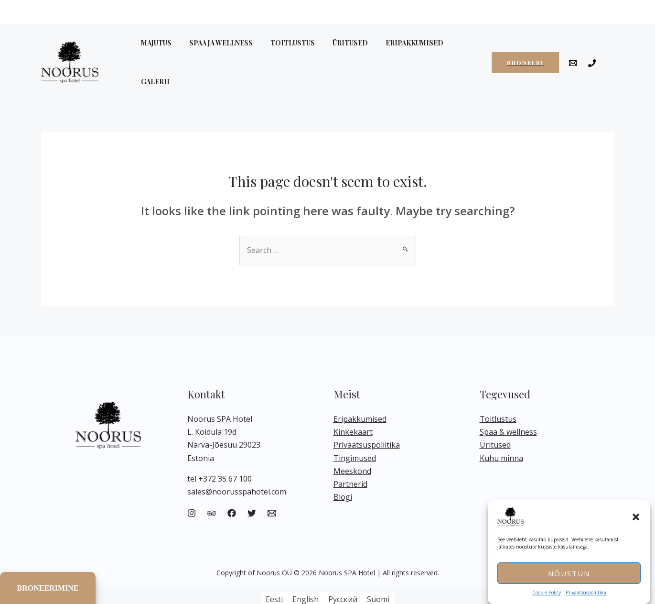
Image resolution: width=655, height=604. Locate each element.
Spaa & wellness (508, 411)
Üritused (495, 424)
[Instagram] (191, 493)
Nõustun (569, 573)
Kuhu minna (501, 437)
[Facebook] (231, 493)
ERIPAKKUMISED (395, 51)
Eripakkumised (360, 399)
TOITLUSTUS (282, 51)
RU (588, 11)
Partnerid (350, 464)
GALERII (452, 51)
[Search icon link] (609, 52)
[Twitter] (251, 493)
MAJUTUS (154, 51)
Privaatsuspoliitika (586, 592)
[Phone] (592, 53)
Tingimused (354, 437)
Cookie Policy (546, 592)
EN (568, 11)
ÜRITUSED (335, 51)
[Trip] (211, 493)
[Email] (573, 53)
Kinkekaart (353, 411)
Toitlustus (498, 399)
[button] (636, 517)
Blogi (342, 477)
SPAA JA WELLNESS (215, 51)
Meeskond (352, 451)
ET (549, 11)
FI (606, 11)
